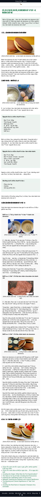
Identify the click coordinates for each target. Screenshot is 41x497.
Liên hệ (25, 1)
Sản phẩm (4, 493)
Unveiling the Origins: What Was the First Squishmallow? (20, 474)
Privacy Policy (18, 1)
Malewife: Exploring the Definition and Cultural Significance (21, 479)
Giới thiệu (11, 493)
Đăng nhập (35, 493)
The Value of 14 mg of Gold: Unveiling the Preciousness (20, 476)
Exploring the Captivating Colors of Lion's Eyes (17, 477)
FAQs (24, 493)
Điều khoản (18, 493)
